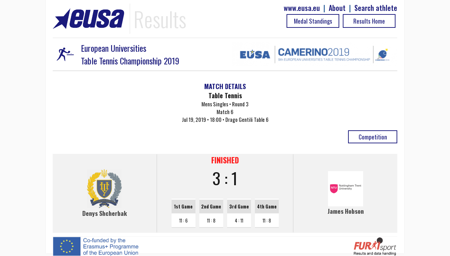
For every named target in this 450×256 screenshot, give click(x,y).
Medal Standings (313, 21)
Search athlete (375, 8)
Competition (373, 136)
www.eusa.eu (302, 8)
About (337, 8)
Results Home (369, 21)
